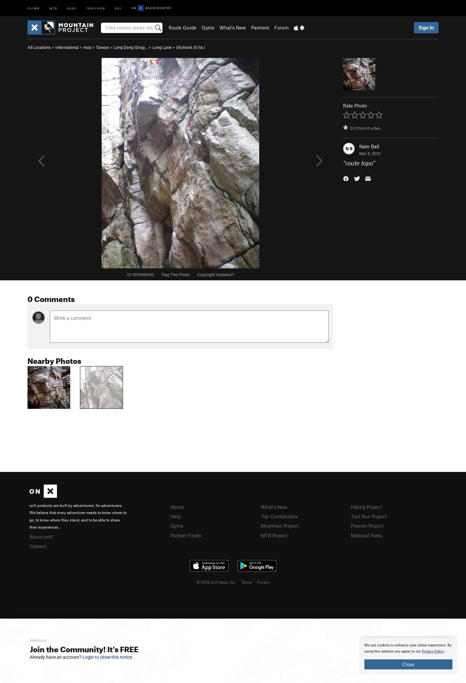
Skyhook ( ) (190, 47)
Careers (37, 546)
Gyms (208, 27)
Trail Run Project (369, 516)
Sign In (426, 27)
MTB (54, 8)
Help (176, 516)
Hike (71, 8)
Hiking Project (366, 507)
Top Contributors (279, 516)
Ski (118, 8)
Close (408, 664)
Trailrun (95, 8)
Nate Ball (369, 146)
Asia (87, 47)
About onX (41, 537)
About (177, 507)
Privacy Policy (433, 651)
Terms (246, 582)
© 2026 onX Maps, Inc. (216, 582)
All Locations (39, 47)
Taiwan (102, 47)
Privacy (263, 582)
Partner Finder (186, 535)
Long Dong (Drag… (131, 47)
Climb (34, 8)
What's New (232, 27)
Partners (260, 27)
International (67, 47)
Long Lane (162, 47)
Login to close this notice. (108, 657)
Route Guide (182, 27)
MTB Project (274, 535)
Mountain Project (279, 526)
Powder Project (367, 526)
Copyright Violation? (215, 274)
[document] (408, 655)
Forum (281, 27)
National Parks (367, 535)
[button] (346, 178)
